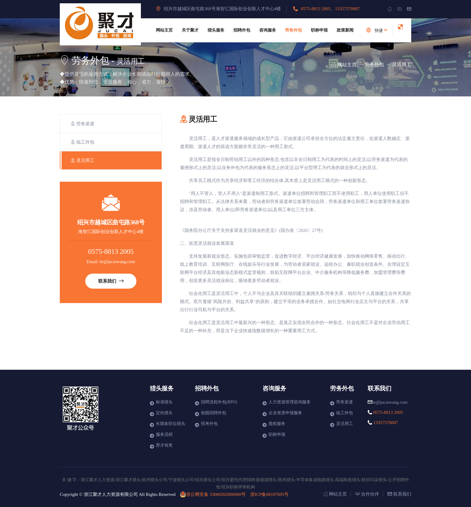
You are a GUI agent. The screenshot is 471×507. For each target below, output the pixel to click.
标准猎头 (164, 402)
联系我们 (110, 281)
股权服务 (277, 423)
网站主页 (164, 30)
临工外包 (82, 142)
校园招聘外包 (213, 413)
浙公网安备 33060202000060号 (213, 494)
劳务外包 (293, 30)
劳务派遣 (82, 123)
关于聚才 (190, 30)
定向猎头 (164, 413)
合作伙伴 (367, 494)
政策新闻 (345, 30)
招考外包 (209, 423)
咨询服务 (267, 30)
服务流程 (164, 434)
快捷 (375, 30)
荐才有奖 (164, 445)
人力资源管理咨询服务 (290, 402)
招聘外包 (241, 30)
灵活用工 (82, 160)
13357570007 (347, 8)
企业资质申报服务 (285, 413)
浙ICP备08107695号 (269, 494)
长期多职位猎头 (170, 423)
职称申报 (319, 30)
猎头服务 (216, 30)
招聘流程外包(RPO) (219, 402)
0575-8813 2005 (316, 8)
